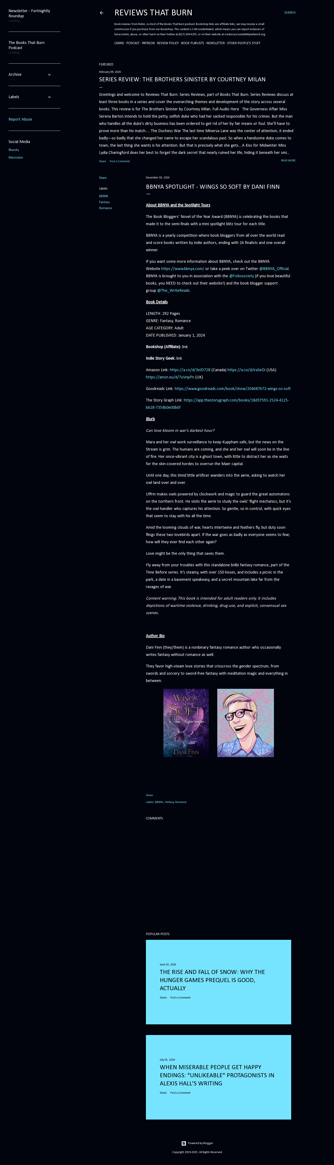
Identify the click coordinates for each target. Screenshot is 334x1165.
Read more (288, 160)
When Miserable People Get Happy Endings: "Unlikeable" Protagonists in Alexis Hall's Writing (217, 1075)
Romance (105, 208)
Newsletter (215, 43)
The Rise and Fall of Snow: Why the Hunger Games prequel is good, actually (212, 980)
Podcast (133, 43)
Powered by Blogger (197, 1143)
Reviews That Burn (153, 13)
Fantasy (104, 202)
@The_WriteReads (173, 291)
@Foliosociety (241, 276)
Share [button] (102, 161)
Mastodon (16, 157)
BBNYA (103, 196)
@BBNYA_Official (274, 269)
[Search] (289, 13)
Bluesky (14, 150)
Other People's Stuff (244, 43)
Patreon (148, 43)
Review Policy (168, 43)
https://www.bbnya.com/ (182, 269)
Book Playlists (192, 43)
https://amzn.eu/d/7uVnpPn (170, 377)
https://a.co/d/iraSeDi (246, 370)
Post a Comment (120, 161)
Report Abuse (20, 119)
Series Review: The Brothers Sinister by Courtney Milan (182, 79)
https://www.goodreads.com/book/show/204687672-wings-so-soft (233, 389)
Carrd (119, 43)
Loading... (15, 21)
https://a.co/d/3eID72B (190, 370)
